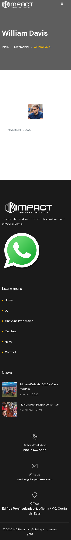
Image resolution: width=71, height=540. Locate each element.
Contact (10, 352)
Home (9, 300)
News (8, 342)
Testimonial (21, 47)
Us (6, 311)
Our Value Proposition (19, 321)
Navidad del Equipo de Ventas (39, 404)
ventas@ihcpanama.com (34, 479)
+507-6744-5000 (34, 450)
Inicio (5, 47)
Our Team (11, 331)
